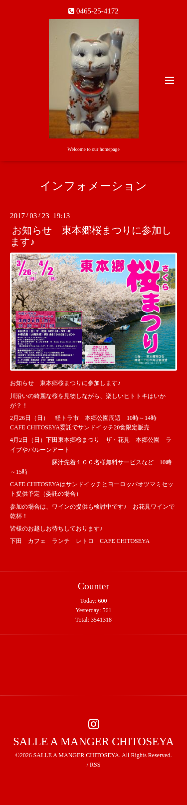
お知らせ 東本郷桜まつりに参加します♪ (91, 236)
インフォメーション (93, 186)
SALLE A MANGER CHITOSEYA (93, 741)
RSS (95, 764)
